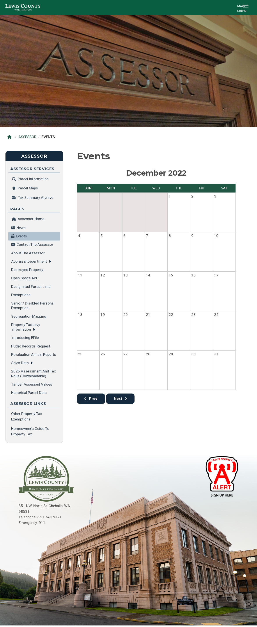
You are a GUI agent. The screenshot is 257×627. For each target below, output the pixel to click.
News (21, 228)
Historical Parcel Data (29, 392)
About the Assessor (28, 253)
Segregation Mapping (28, 316)
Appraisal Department (29, 261)
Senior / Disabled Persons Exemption (32, 305)
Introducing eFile (25, 337)
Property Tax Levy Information (25, 326)
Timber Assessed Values (31, 384)
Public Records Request (30, 346)
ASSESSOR (27, 137)
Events (21, 236)
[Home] (10, 137)
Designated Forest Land (31, 286)
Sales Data (20, 363)
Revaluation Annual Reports (33, 354)
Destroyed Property (27, 269)
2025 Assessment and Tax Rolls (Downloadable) (33, 373)
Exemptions (20, 295)
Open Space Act (24, 278)
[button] (246, 7)
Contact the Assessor (34, 244)
